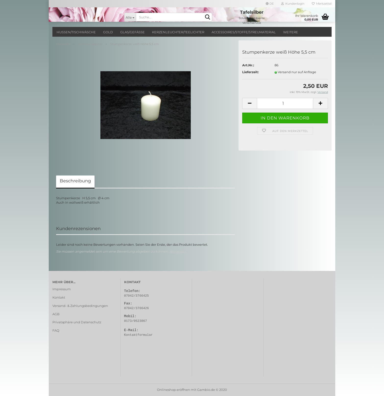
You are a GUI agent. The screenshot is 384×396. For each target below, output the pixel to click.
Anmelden (177, 251)
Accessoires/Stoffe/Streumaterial (244, 32)
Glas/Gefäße (132, 32)
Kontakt (58, 297)
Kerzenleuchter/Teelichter (178, 32)
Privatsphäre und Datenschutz (76, 322)
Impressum (61, 289)
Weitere (290, 32)
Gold (108, 32)
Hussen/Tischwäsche (76, 32)
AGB (56, 314)
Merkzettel (322, 3)
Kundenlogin (292, 3)
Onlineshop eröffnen (173, 390)
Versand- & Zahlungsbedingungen (80, 306)
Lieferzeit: (250, 72)
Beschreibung (75, 181)
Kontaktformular (138, 335)
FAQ (55, 330)
